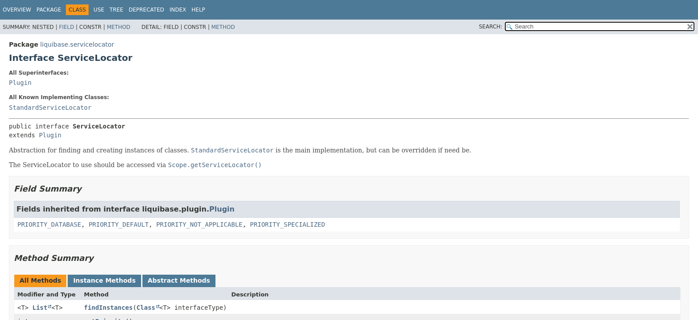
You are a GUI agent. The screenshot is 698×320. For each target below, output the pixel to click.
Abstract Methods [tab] (179, 280)
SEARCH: (491, 27)
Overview (17, 10)
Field (66, 27)
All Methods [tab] (40, 280)
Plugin (20, 82)
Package (49, 10)
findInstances (108, 307)
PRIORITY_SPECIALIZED (287, 224)
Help (198, 10)
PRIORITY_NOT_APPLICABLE (199, 224)
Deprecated (146, 10)
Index (178, 10)
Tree (116, 10)
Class (146, 307)
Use (98, 10)
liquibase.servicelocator (77, 44)
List (40, 307)
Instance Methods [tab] (104, 280)
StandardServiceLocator (50, 107)
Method (118, 27)
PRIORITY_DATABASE (49, 224)
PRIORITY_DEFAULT (119, 224)
